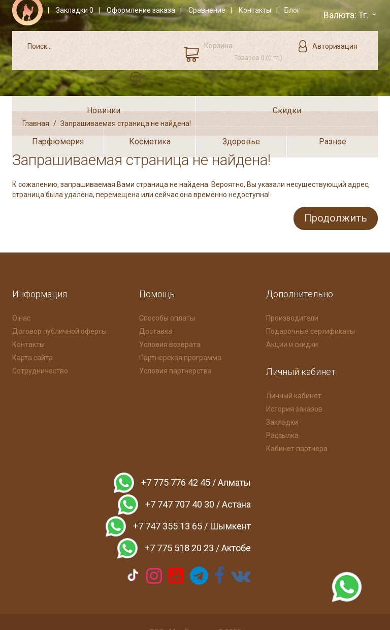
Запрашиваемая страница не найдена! (125, 97)
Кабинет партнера (297, 421)
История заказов (294, 381)
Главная (35, 97)
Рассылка (282, 407)
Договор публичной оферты (59, 303)
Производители (292, 290)
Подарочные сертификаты (310, 303)
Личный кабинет (293, 368)
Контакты (28, 316)
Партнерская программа (180, 330)
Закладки (282, 394)
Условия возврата (170, 316)
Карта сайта (32, 330)
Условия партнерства (175, 343)
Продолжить (333, 191)
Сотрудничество (40, 343)
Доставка (155, 303)
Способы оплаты (167, 290)
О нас (21, 290)
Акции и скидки (292, 316)
